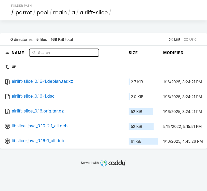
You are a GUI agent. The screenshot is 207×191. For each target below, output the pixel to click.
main (60, 12)
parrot (23, 12)
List (174, 39)
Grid (190, 39)
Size (133, 52)
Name (18, 52)
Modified (173, 52)
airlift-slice (94, 12)
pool (42, 12)
